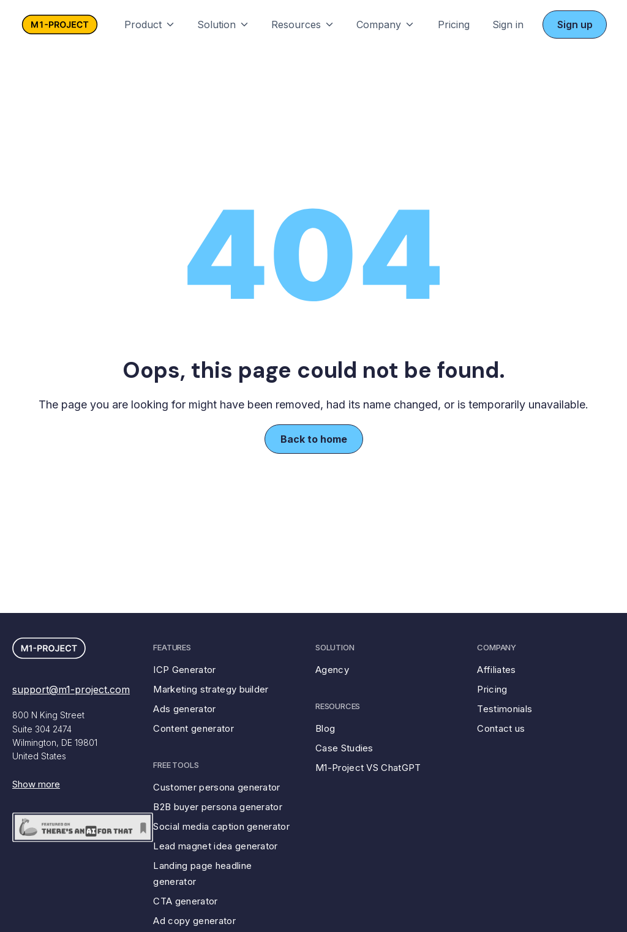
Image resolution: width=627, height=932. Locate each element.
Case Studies (344, 748)
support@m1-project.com (71, 689)
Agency (332, 669)
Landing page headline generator (202, 873)
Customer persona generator (216, 787)
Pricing (454, 24)
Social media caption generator (221, 826)
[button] (150, 24)
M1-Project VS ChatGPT (368, 767)
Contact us (501, 728)
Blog (325, 728)
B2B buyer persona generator (217, 807)
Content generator (193, 728)
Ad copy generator (194, 920)
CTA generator (185, 901)
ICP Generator (184, 669)
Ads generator (184, 709)
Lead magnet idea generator (215, 846)
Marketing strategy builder (210, 689)
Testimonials (504, 709)
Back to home (313, 439)
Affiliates (496, 669)
